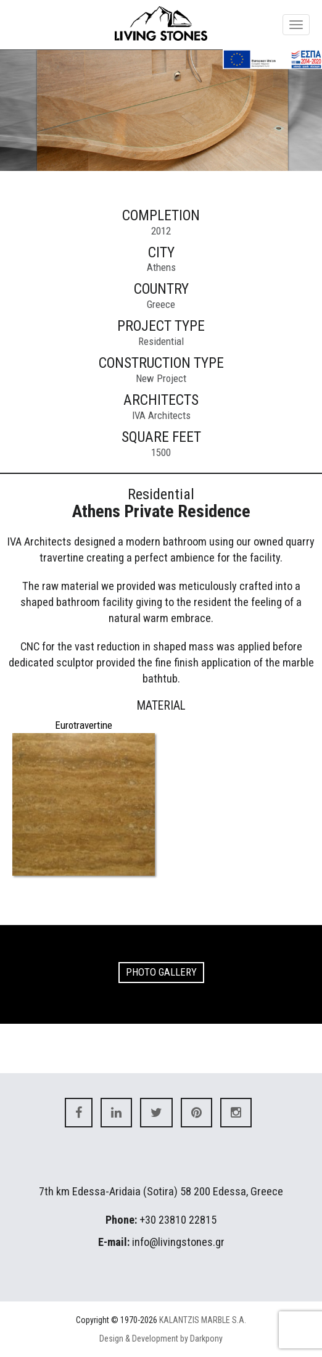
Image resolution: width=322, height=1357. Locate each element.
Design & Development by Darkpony (161, 1338)
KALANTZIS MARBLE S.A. (202, 1320)
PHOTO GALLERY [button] (161, 972)
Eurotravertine (83, 725)
